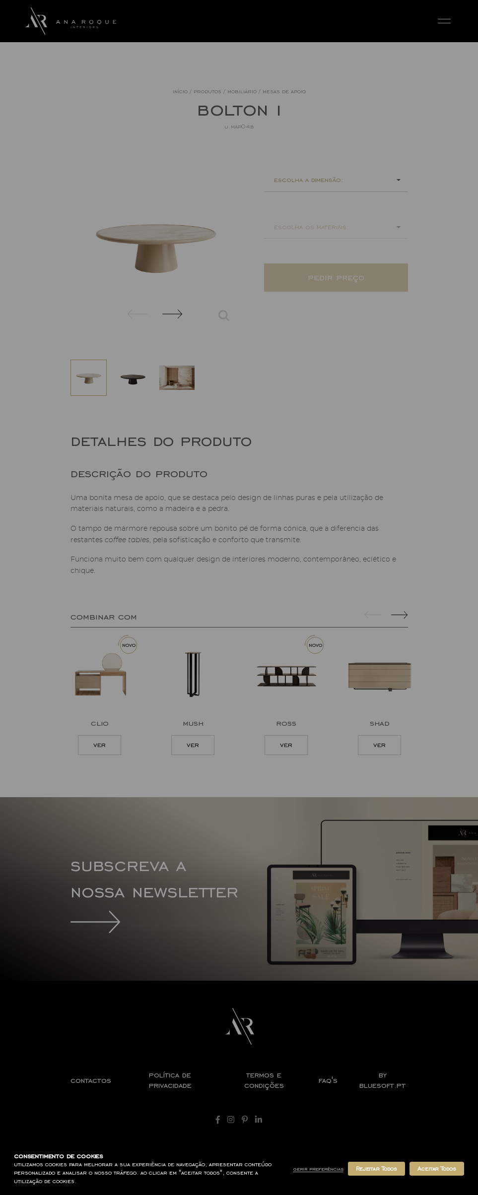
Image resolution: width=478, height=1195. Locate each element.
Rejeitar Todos (376, 1168)
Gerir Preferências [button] (318, 1169)
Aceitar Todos (436, 1168)
